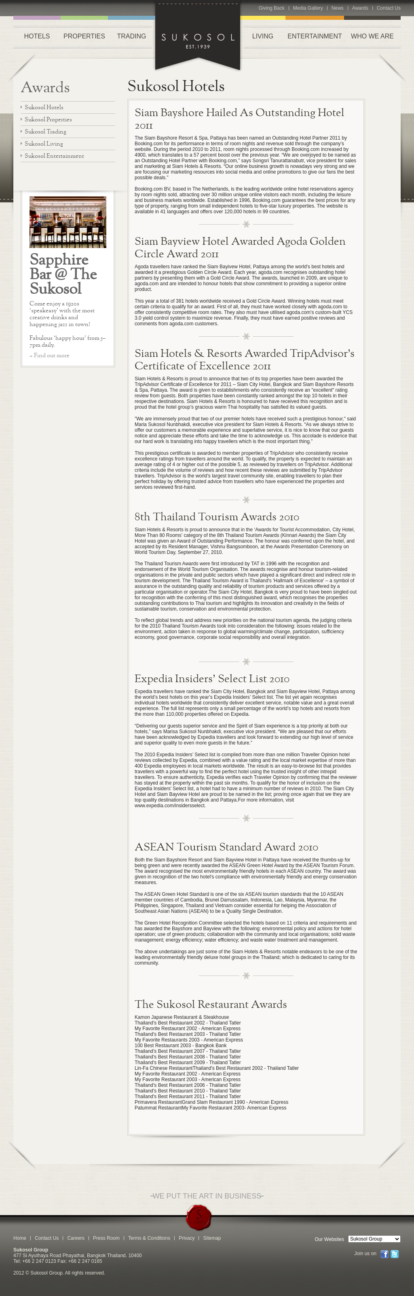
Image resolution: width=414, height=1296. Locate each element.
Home (19, 1238)
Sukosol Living (44, 143)
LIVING (262, 36)
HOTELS (37, 36)
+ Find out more (50, 355)
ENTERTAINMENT (314, 36)
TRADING (131, 36)
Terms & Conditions (149, 1238)
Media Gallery (308, 8)
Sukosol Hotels (44, 107)
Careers (75, 1238)
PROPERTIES (84, 36)
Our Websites (329, 1239)
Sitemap (212, 1238)
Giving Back (272, 8)
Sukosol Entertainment (54, 155)
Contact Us (389, 8)
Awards (360, 8)
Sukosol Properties (48, 119)
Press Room (106, 1238)
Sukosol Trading (45, 131)
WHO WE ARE (372, 36)
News (338, 8)
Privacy (186, 1238)
